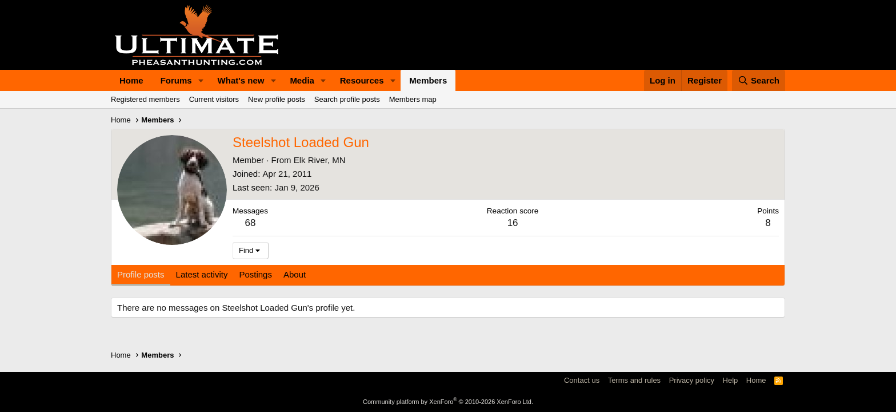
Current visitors (214, 99)
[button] (201, 80)
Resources (362, 80)
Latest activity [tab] (202, 274)
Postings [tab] (255, 274)
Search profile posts (347, 99)
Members (428, 80)
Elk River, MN (320, 160)
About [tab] (294, 274)
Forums (176, 80)
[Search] (759, 80)
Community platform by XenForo (448, 401)
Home (131, 80)
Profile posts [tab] (141, 274)
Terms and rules (634, 380)
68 (250, 222)
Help (730, 380)
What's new (241, 80)
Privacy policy (691, 380)
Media (302, 80)
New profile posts (276, 99)
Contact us (581, 380)
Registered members (145, 99)
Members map (413, 99)
